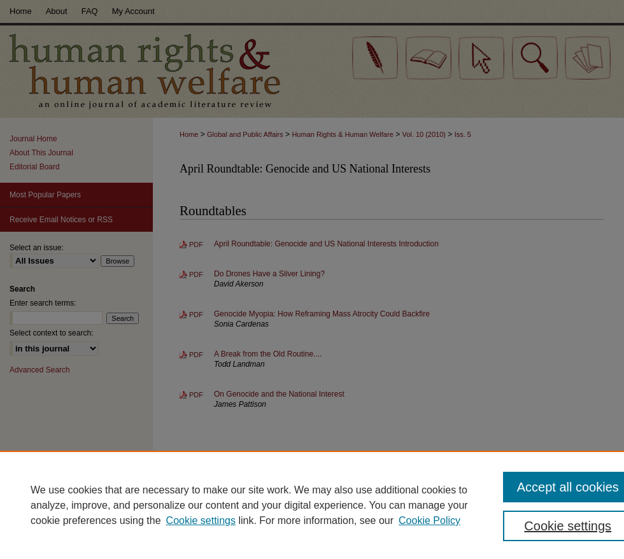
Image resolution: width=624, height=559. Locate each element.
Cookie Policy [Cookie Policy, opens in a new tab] (429, 520)
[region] (312, 505)
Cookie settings (201, 520)
